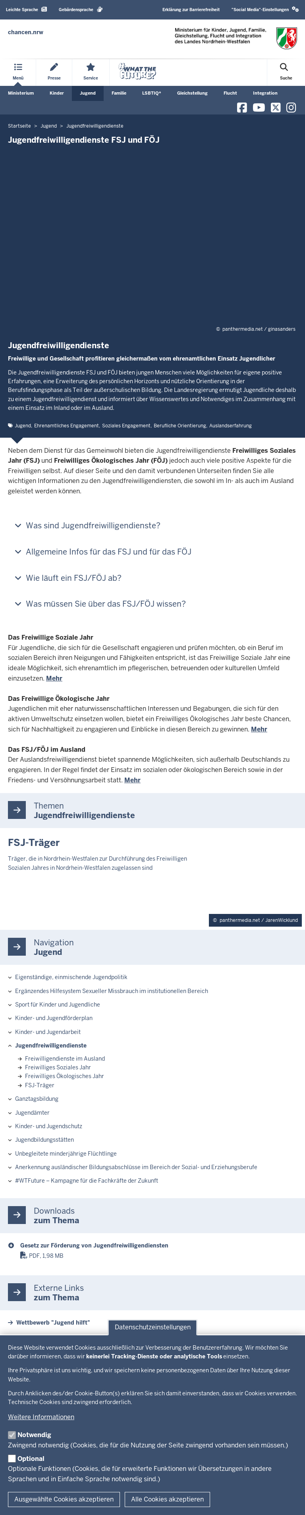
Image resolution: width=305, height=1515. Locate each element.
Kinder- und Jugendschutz (48, 1126)
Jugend (88, 93)
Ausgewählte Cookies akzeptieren (64, 1499)
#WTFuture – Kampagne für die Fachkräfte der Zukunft (86, 1180)
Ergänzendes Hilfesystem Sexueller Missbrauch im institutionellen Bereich (111, 991)
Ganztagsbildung (36, 1098)
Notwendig (34, 1435)
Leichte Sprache (26, 9)
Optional (30, 1459)
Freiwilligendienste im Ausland (65, 1058)
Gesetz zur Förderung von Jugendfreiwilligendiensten (94, 1245)
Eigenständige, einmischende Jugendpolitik (71, 977)
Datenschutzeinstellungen (153, 1327)
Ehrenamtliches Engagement (66, 426)
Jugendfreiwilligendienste (51, 1045)
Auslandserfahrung (230, 426)
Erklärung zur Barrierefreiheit (191, 9)
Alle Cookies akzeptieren (167, 1499)
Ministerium (21, 93)
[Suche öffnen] (286, 72)
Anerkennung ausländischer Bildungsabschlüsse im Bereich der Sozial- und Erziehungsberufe (136, 1167)
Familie (119, 93)
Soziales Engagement (126, 426)
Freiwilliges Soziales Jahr (58, 1067)
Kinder (57, 93)
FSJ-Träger (39, 1085)
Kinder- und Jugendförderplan (54, 1018)
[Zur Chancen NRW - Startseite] (25, 32)
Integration (265, 93)
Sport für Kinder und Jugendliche (57, 1004)
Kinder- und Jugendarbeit (48, 1032)
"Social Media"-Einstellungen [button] (265, 9)
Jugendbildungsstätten (44, 1139)
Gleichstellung (192, 93)
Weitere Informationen (41, 1417)
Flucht (230, 93)
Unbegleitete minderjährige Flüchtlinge (66, 1153)
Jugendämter (32, 1112)
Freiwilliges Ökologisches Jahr (64, 1076)
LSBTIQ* (151, 93)
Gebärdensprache (81, 9)
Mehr (54, 678)
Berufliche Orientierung (180, 426)
